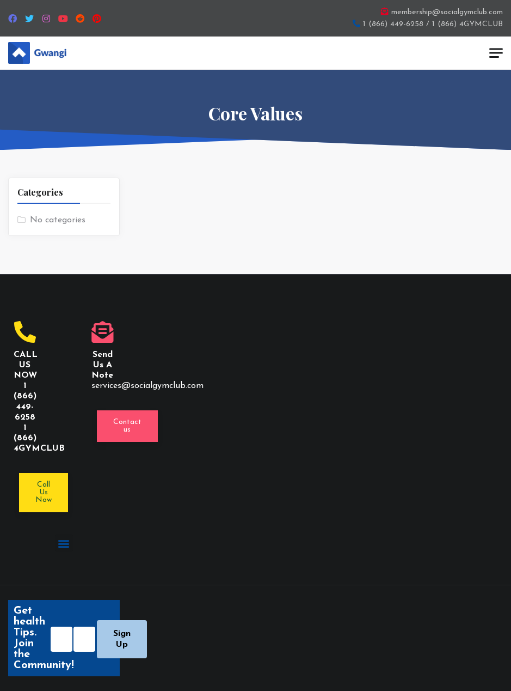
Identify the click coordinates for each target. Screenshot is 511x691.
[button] (127, 426)
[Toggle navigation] (496, 53)
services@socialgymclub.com (147, 385)
